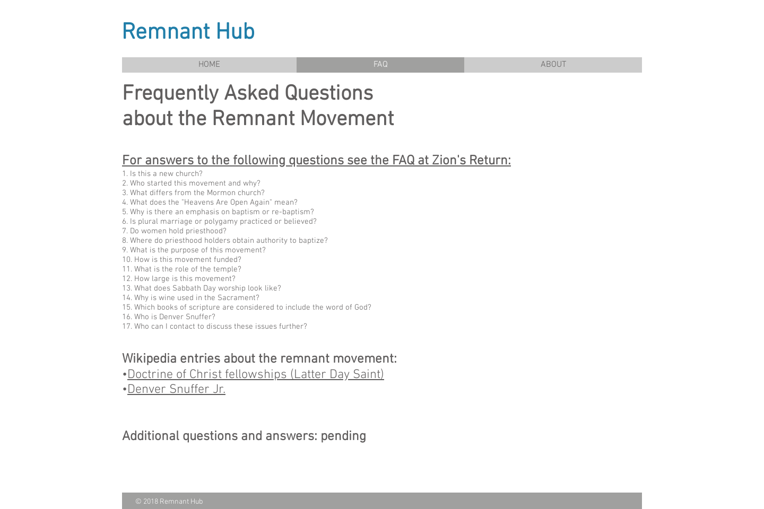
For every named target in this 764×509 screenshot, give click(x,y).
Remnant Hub (188, 33)
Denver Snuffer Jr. (176, 389)
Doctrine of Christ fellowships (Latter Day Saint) (255, 374)
